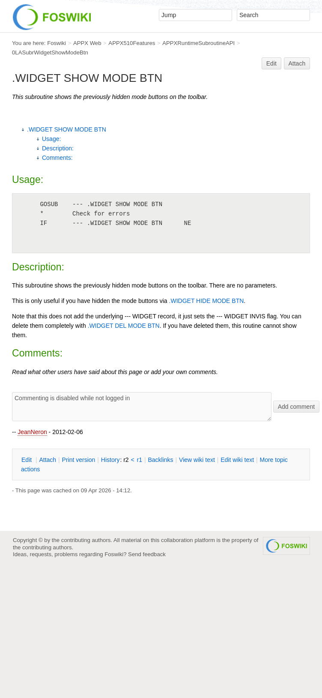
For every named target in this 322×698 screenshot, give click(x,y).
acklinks (160, 459)
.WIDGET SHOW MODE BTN (66, 129)
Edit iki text (237, 459)
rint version (78, 459)
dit (27, 459)
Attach (297, 63)
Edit (271, 63)
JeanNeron (32, 431)
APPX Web (87, 43)
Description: (58, 148)
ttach (47, 459)
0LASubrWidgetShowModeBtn (50, 52)
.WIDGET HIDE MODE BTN (206, 300)
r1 (139, 459)
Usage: (51, 138)
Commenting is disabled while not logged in (141, 406)
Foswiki (56, 43)
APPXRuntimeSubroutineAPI (198, 43)
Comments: (57, 157)
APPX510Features (131, 43)
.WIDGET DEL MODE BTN (124, 325)
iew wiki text (197, 459)
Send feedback (147, 554)
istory (110, 459)
